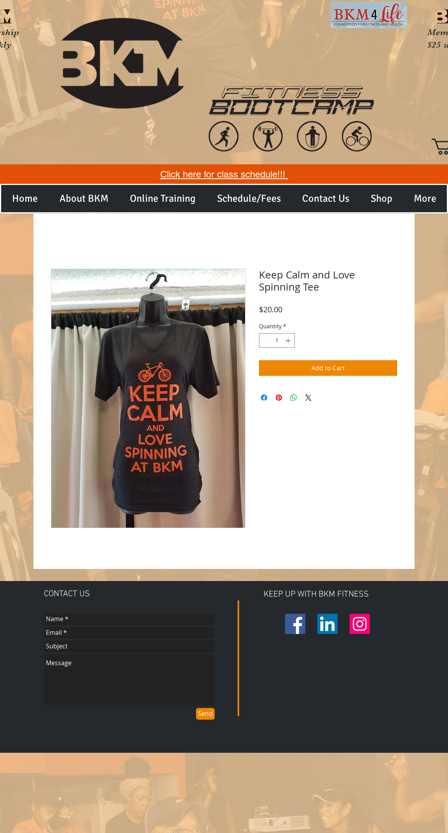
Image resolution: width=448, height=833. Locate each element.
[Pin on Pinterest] (279, 397)
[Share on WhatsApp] (293, 397)
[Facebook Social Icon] (295, 624)
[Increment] (289, 340)
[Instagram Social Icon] (360, 624)
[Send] (205, 714)
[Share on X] (308, 397)
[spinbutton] (277, 340)
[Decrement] (265, 340)
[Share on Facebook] (264, 397)
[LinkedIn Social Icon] (327, 624)
